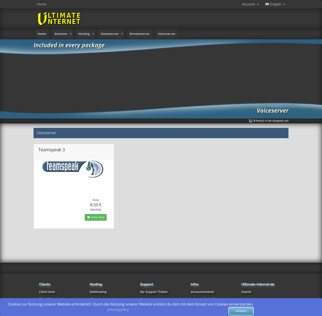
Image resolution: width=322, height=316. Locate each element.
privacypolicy (118, 309)
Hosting (84, 33)
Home (41, 4)
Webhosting (98, 292)
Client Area (47, 292)
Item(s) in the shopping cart (271, 120)
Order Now (95, 217)
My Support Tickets (153, 292)
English (275, 4)
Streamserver (140, 33)
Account (250, 4)
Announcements (202, 292)
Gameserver (110, 33)
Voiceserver (167, 33)
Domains (61, 33)
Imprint (246, 292)
